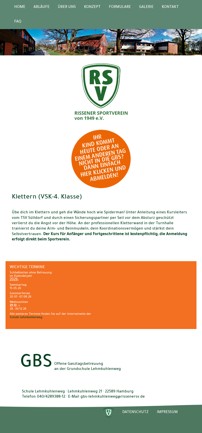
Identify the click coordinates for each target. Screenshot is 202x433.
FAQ (17, 22)
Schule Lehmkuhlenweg (26, 317)
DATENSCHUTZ (135, 412)
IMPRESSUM (167, 412)
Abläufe (42, 7)
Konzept (92, 7)
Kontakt (170, 7)
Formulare (120, 7)
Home (19, 7)
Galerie (146, 7)
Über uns (67, 7)
